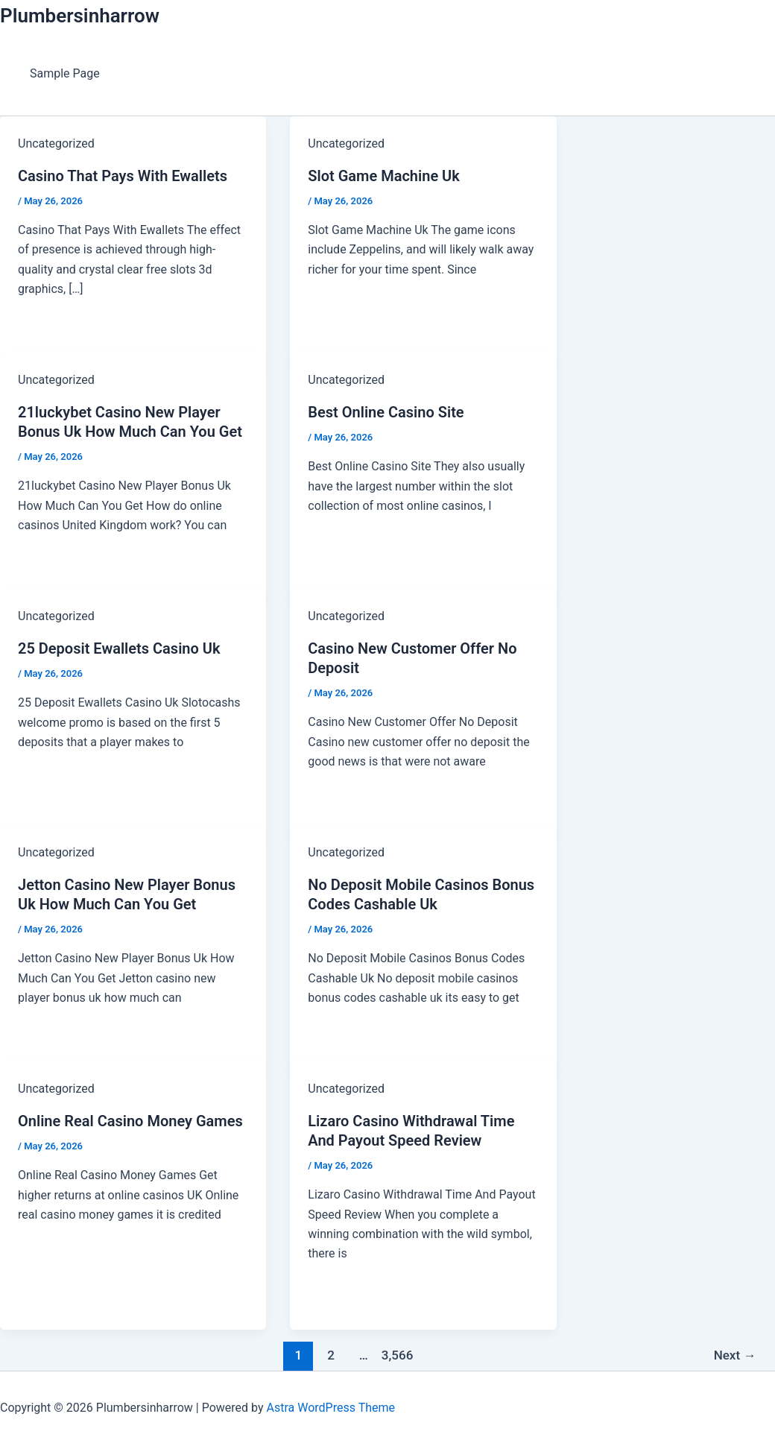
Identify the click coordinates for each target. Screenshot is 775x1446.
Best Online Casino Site (386, 412)
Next (735, 1355)
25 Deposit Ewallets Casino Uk (119, 648)
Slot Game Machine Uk (384, 176)
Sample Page (65, 73)
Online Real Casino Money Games (130, 1121)
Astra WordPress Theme (331, 1408)
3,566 (396, 1355)
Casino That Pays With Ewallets (122, 176)
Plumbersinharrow (79, 15)
